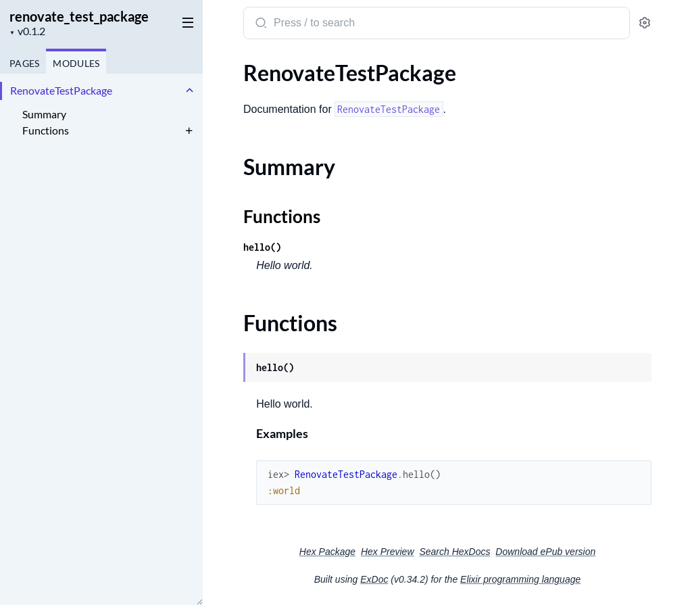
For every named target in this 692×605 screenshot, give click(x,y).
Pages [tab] (24, 63)
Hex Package (327, 551)
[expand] (189, 90)
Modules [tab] (76, 63)
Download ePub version (545, 551)
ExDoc (374, 579)
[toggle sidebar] (185, 21)
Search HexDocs (454, 551)
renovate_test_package (79, 16)
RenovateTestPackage (61, 90)
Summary (44, 113)
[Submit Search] (259, 24)
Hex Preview (387, 551)
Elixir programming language (520, 579)
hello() (262, 247)
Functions (45, 130)
